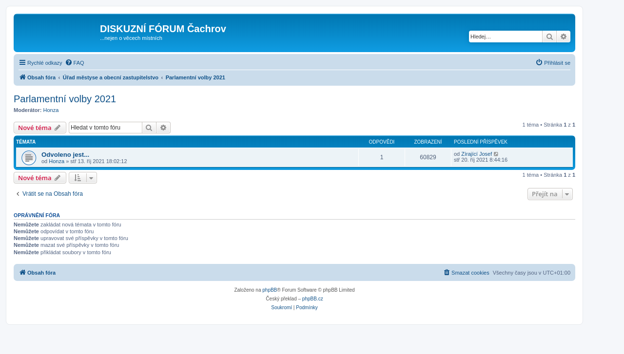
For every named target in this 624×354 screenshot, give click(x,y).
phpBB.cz (312, 298)
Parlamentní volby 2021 (65, 98)
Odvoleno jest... (65, 154)
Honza (51, 110)
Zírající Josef (476, 154)
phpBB (269, 290)
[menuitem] (74, 63)
